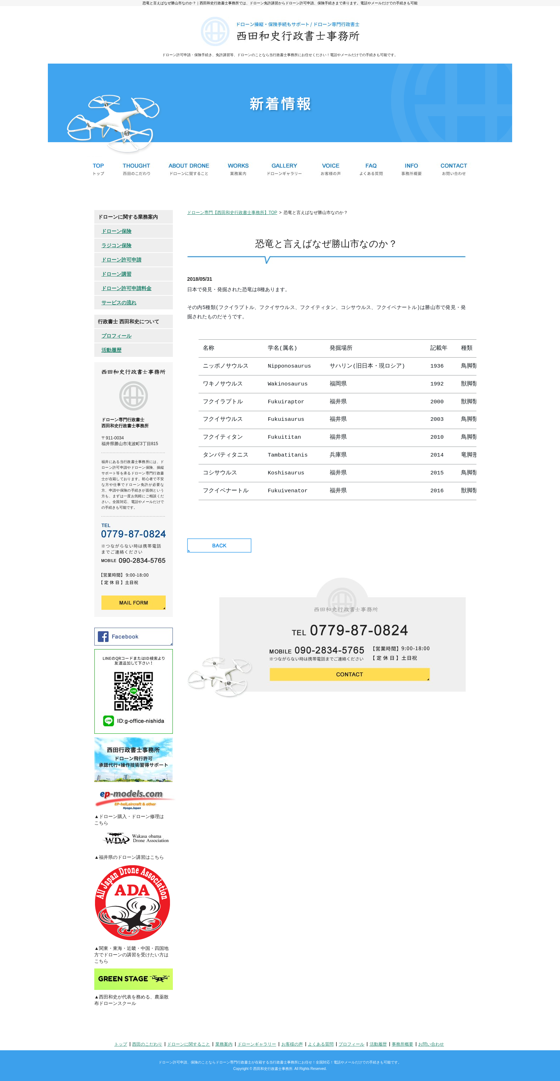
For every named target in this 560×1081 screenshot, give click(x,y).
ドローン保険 (116, 231)
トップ (120, 1044)
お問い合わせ (431, 1044)
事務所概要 (402, 1044)
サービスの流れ (118, 302)
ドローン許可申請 (121, 260)
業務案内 (223, 1044)
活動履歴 (111, 350)
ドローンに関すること (188, 1044)
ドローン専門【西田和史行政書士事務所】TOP (232, 212)
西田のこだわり (147, 1044)
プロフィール (116, 336)
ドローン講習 (116, 274)
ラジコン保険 (116, 245)
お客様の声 (292, 1044)
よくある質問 (321, 1044)
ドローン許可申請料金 (126, 288)
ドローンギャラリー (257, 1044)
